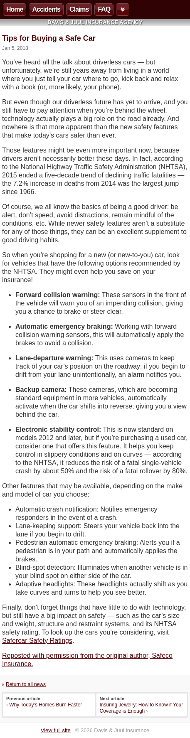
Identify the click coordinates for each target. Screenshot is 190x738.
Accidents (46, 9)
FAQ (104, 9)
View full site (56, 730)
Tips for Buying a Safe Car (49, 38)
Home (14, 9)
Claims (79, 9)
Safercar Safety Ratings (37, 640)
